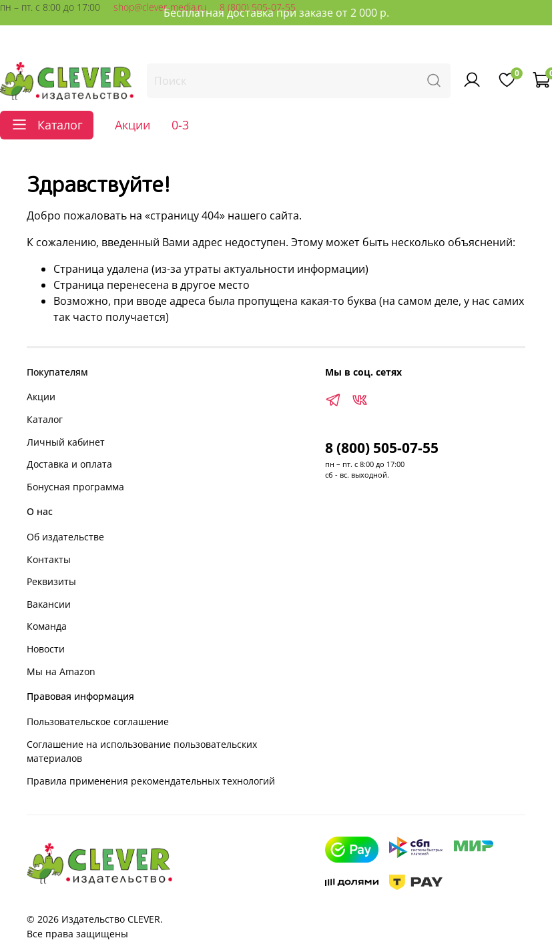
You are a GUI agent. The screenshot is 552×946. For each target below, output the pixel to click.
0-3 (180, 125)
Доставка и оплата (69, 464)
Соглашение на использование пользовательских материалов (142, 751)
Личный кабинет (66, 442)
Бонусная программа (75, 486)
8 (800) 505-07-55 (382, 447)
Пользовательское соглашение (98, 721)
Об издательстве (65, 536)
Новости (46, 648)
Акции (132, 125)
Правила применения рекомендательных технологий (151, 781)
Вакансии (49, 604)
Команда (47, 626)
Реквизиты (51, 581)
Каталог (45, 419)
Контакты (49, 559)
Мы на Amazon (61, 671)
